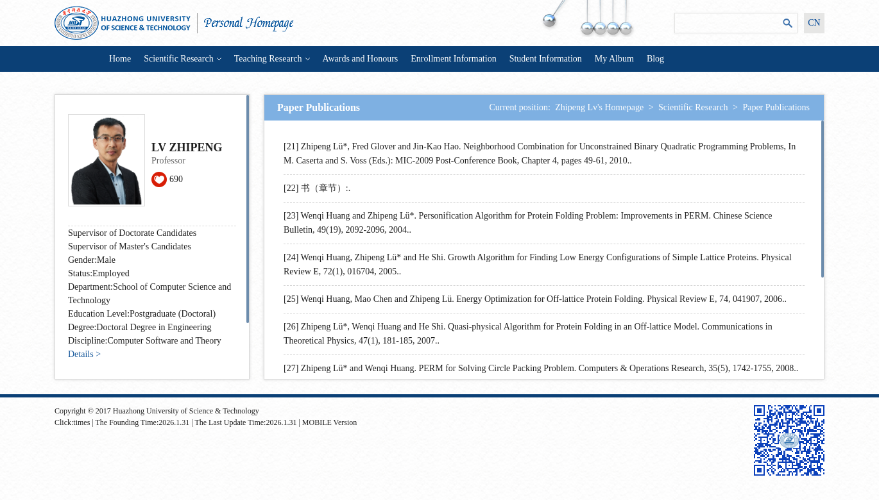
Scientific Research (182, 58)
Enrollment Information (453, 58)
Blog (655, 58)
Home (120, 58)
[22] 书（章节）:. (317, 188)
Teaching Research (272, 58)
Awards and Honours (360, 58)
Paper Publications (776, 107)
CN (814, 23)
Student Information (545, 58)
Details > (84, 354)
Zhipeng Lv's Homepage (599, 107)
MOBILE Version (329, 422)
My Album (614, 58)
